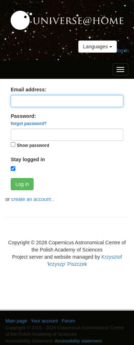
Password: (28, 119)
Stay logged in (28, 159)
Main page (16, 321)
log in (123, 50)
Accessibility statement (78, 341)
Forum (68, 321)
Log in (22, 184)
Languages (97, 46)
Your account (44, 321)
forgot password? (28, 123)
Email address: (28, 89)
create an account (31, 199)
